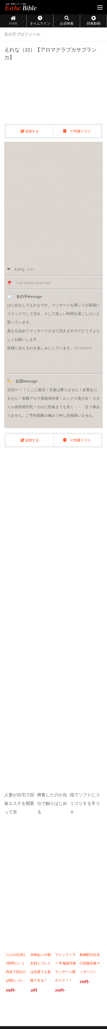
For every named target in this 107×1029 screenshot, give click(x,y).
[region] (53, 202)
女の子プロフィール (22, 34)
